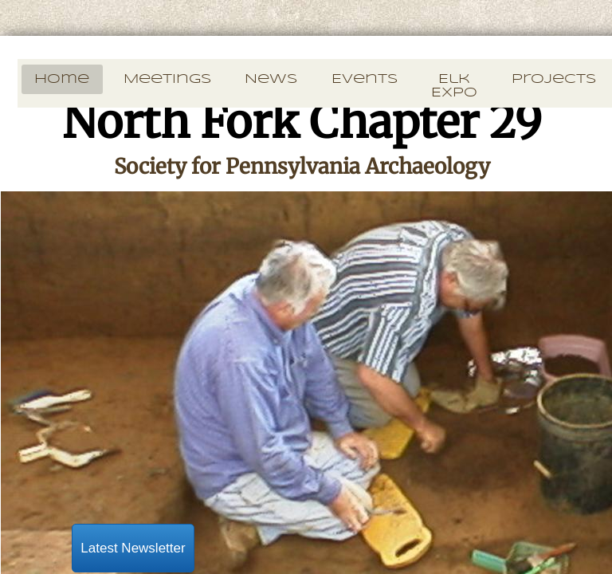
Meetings (167, 79)
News (271, 79)
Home (61, 79)
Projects (554, 79)
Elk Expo (454, 86)
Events (365, 79)
